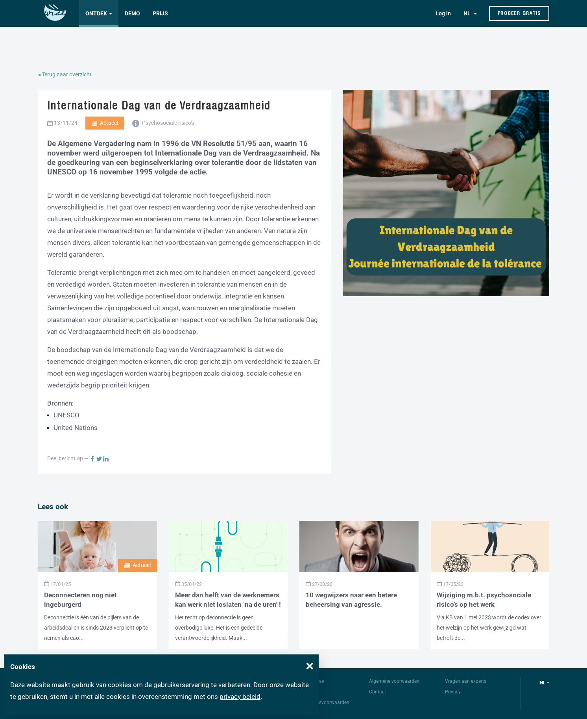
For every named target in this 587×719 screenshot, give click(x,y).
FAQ (307, 692)
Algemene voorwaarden (394, 681)
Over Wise (313, 681)
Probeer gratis (519, 13)
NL (467, 13)
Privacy (453, 692)
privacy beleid (240, 696)
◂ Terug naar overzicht (65, 74)
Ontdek (96, 13)
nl (543, 683)
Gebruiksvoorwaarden (326, 702)
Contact (377, 692)
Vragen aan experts (465, 681)
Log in (443, 13)
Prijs (160, 13)
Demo (132, 13)
